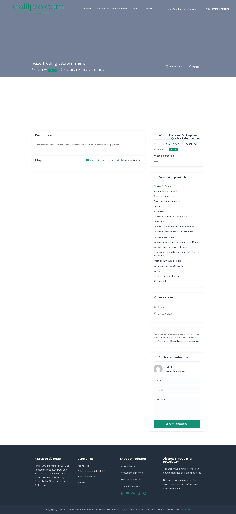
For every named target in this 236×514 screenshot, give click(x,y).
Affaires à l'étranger (163, 186)
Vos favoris (83, 465)
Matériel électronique (164, 236)
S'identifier (177, 9)
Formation (159, 211)
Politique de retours (87, 476)
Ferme (157, 206)
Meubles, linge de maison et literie (170, 247)
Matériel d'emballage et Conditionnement (174, 226)
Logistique (159, 221)
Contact (148, 8)
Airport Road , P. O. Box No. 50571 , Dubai (82, 70)
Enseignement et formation (167, 201)
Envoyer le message (176, 423)
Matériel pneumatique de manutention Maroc (176, 242)
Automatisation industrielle (167, 191)
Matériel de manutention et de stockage (173, 231)
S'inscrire (191, 9)
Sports (157, 270)
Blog (135, 8)
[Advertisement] (118, 99)
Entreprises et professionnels (112, 8)
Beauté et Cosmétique (165, 196)
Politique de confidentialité (91, 471)
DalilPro (187, 509)
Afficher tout (160, 281)
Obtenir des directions (185, 138)
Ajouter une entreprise (217, 8)
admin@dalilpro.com (176, 370)
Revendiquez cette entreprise (184, 341)
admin (169, 367)
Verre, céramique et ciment (167, 276)
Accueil (87, 8)
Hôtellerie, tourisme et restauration (171, 216)
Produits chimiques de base (167, 260)
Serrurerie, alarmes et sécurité (168, 266)
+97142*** (44, 70)
